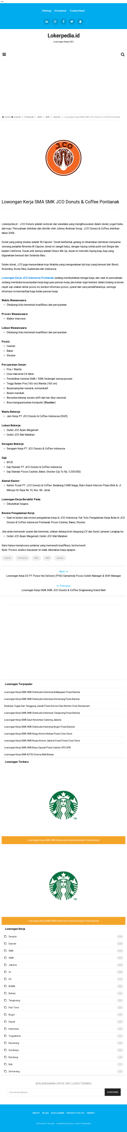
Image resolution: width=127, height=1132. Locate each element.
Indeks (91, 1113)
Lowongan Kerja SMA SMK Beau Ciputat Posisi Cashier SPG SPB (37, 747)
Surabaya (14, 1050)
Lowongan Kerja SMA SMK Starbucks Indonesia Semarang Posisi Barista (42, 699)
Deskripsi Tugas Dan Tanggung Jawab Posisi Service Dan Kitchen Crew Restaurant (47, 706)
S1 (10, 972)
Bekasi (12, 993)
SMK (47, 558)
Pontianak (22, 558)
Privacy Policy (75, 1113)
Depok (12, 1021)
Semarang (14, 1071)
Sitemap (46, 10)
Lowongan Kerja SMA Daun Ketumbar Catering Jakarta (32, 720)
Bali (10, 1064)
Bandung (13, 1057)
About (36, 1113)
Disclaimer (61, 10)
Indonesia (14, 1029)
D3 (10, 979)
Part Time (14, 1007)
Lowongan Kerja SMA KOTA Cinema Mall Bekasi (29, 754)
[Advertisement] (63, 86)
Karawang (14, 1043)
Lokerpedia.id (63, 1124)
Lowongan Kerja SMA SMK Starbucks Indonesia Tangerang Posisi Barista (42, 713)
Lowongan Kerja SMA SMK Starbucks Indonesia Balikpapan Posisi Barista (42, 692)
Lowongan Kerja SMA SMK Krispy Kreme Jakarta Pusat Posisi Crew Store (42, 740)
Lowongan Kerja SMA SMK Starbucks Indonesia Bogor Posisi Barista (39, 726)
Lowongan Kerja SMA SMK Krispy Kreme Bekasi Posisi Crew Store (38, 733)
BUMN (12, 986)
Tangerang (14, 1000)
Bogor (12, 1014)
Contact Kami (77, 10)
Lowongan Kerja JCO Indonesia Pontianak (28, 277)
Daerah (7, 558)
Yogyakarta (15, 1036)
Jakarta (13, 965)
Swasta (60, 558)
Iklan (45, 1113)
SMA (36, 558)
